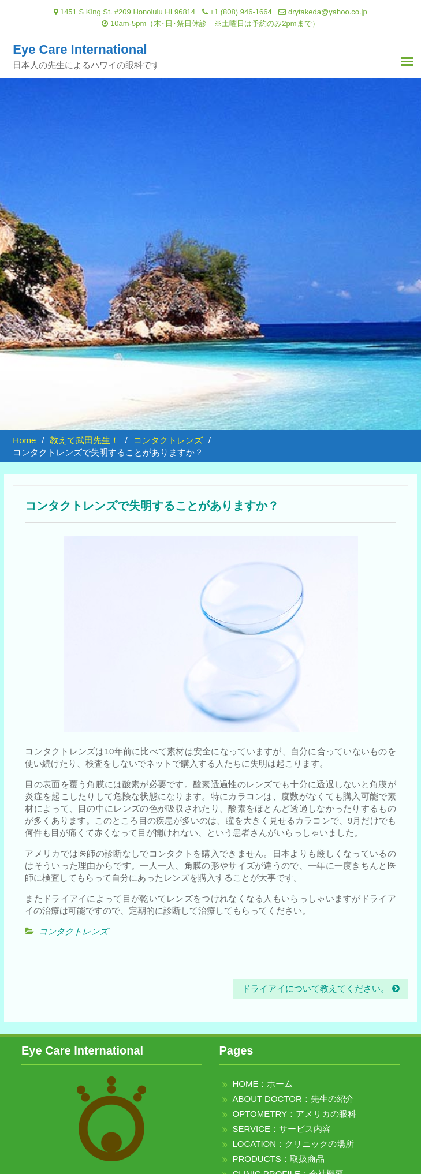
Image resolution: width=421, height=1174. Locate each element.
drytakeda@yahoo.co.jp (327, 12)
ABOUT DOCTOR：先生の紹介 (292, 1099)
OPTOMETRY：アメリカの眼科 (294, 1114)
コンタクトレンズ (73, 931)
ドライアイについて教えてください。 (315, 988)
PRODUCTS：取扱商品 (278, 1159)
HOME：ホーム (262, 1084)
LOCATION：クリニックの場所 (293, 1144)
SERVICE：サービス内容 (281, 1129)
